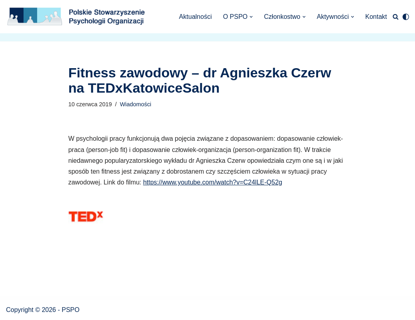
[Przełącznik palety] (406, 17)
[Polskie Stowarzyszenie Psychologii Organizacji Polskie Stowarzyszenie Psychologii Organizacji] (78, 16)
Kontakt (376, 16)
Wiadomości (135, 104)
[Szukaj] (396, 17)
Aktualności (195, 16)
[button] (251, 16)
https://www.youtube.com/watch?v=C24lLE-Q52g (212, 182)
